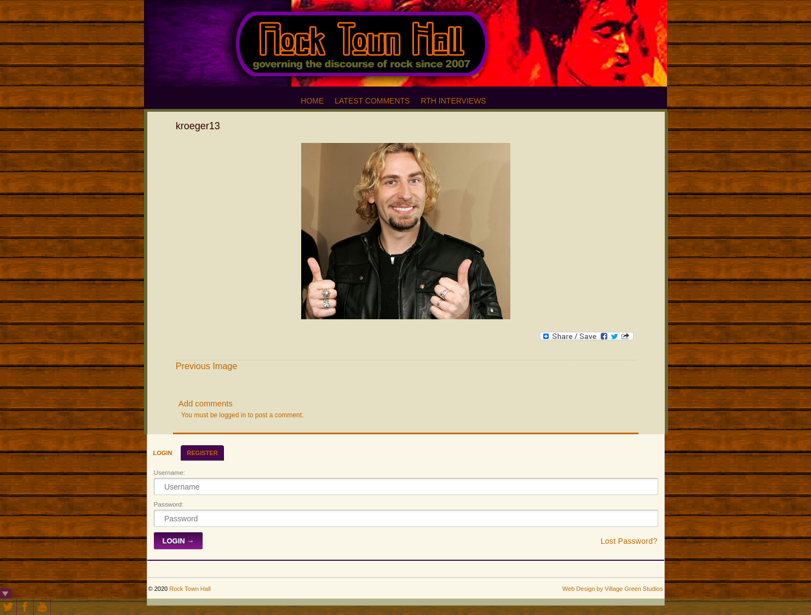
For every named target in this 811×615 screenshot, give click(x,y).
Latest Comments (372, 100)
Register (202, 453)
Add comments (206, 403)
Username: (169, 472)
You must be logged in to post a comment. (242, 415)
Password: (169, 504)
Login (162, 453)
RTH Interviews (453, 100)
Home (312, 100)
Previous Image (206, 366)
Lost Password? (629, 541)
